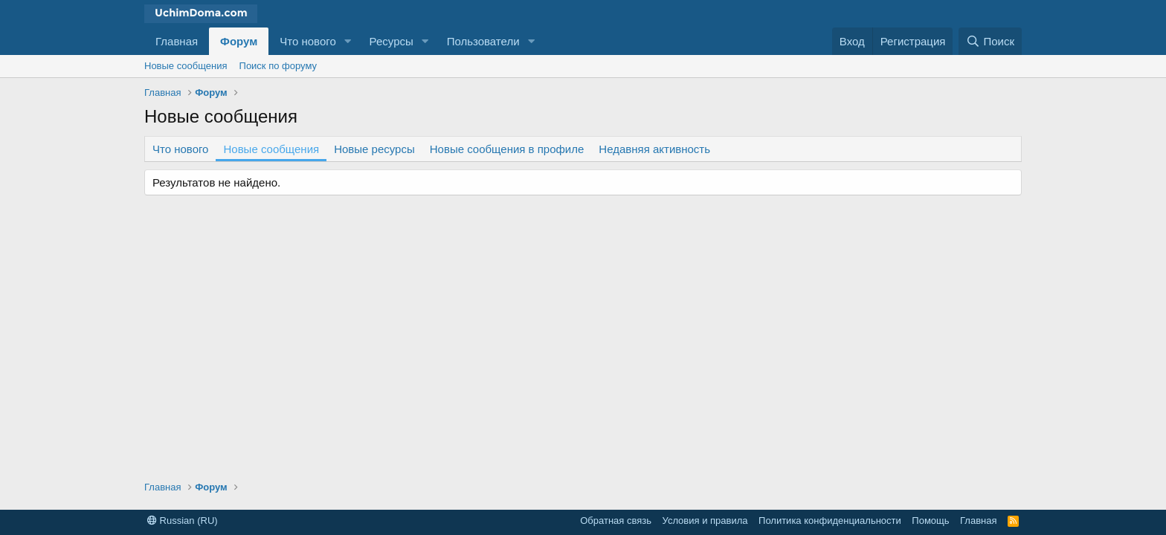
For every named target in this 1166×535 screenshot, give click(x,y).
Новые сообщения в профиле (507, 149)
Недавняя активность (654, 149)
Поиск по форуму (278, 65)
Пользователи (483, 41)
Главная (176, 41)
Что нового (307, 41)
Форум (238, 41)
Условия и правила (705, 520)
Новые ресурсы (374, 149)
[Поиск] (990, 41)
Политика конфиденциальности (829, 520)
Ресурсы (391, 41)
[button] (348, 41)
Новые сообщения (186, 65)
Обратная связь (615, 520)
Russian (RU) (182, 520)
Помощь (930, 520)
